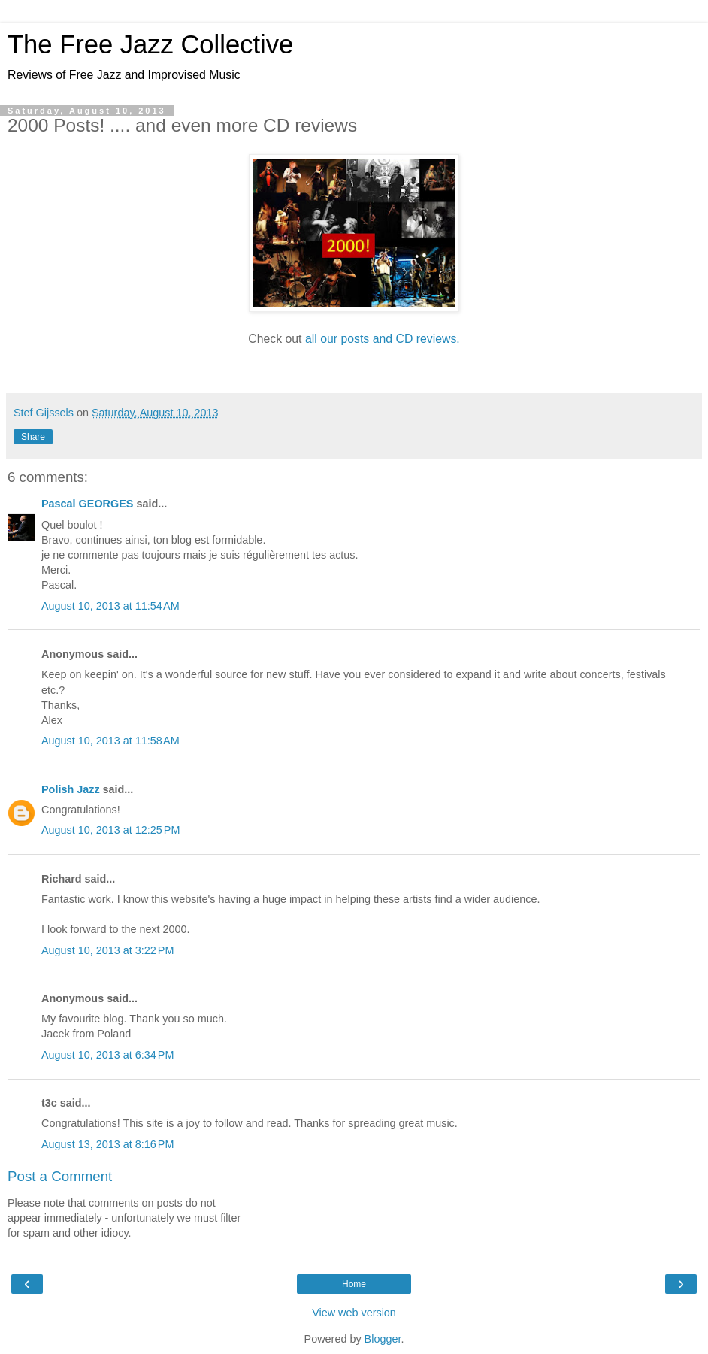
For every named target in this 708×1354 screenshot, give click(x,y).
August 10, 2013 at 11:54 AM (110, 606)
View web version (354, 1313)
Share (33, 437)
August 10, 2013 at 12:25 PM (110, 830)
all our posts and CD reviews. (382, 338)
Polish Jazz (70, 789)
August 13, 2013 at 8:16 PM (107, 1144)
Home (354, 1284)
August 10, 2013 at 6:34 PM (107, 1055)
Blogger (383, 1339)
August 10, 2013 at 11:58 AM (110, 741)
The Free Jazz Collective (150, 44)
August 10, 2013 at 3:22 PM (107, 950)
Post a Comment (60, 1176)
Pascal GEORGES (87, 504)
